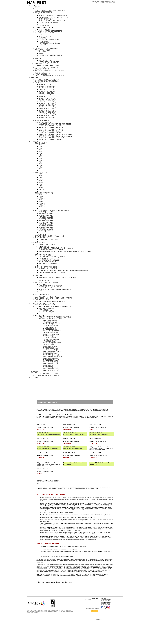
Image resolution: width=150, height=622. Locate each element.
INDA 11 (41, 162)
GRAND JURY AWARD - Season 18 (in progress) (55, 134)
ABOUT (33, 5)
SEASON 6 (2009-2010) (47, 93)
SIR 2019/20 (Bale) (48, 344)
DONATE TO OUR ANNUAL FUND (47, 375)
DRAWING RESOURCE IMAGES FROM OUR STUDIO (57, 277)
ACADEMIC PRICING (42, 238)
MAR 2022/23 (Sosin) (49, 329)
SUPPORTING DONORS (43, 26)
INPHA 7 (41, 205)
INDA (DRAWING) (41, 143)
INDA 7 (41, 155)
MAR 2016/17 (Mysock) (50, 358)
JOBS (41, 53)
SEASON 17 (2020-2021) (47, 112)
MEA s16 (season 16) (46, 222)
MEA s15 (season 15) (46, 220)
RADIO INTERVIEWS (46, 19)
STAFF (37, 7)
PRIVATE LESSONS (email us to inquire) (52, 272)
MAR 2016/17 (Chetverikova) (52, 356)
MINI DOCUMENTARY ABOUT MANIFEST (53, 17)
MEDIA (37, 14)
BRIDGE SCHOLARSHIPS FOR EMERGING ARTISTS (53, 298)
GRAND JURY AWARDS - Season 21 (51, 139)
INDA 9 (41, 158)
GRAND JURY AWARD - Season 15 (51, 129)
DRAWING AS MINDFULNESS (49, 269)
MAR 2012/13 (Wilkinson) (51, 370)
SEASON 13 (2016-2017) (47, 105)
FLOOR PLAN (39, 72)
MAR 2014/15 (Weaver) (50, 365)
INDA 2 (41, 146)
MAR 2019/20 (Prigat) (49, 346)
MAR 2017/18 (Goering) (50, 355)
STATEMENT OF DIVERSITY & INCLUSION (50, 10)
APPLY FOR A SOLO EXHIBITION (46, 67)
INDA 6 (41, 153)
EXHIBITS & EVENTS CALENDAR (47, 48)
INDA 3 (41, 148)
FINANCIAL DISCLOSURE (44, 27)
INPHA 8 (41, 207)
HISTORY (38, 83)
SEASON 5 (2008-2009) (47, 91)
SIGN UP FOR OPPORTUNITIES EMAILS (49, 76)
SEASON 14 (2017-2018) (47, 107)
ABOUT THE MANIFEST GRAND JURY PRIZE (55, 124)
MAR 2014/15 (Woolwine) (51, 363)
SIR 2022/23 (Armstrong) (51, 332)
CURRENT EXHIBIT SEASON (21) (47, 79)
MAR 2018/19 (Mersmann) (51, 351)
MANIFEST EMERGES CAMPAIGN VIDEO (53, 15)
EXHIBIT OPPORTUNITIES (40, 64)
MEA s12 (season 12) (46, 215)
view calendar (96, 603)
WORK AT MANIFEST (42, 50)
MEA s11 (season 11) (46, 213)
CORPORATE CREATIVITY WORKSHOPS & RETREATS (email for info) (63, 270)
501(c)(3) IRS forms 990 (47, 29)
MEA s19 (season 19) (46, 227)
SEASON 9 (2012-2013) (47, 98)
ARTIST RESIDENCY (42, 74)
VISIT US (38, 58)
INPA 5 (41, 181)
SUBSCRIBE (35, 377)
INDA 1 (41, 145)
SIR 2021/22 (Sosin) (49, 337)
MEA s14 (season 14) (46, 219)
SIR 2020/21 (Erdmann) (50, 339)
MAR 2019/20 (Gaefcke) (50, 348)
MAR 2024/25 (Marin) (49, 320)
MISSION (38, 8)
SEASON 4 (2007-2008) (47, 89)
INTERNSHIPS (44, 52)
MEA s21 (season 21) (46, 231)
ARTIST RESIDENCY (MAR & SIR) (43, 303)
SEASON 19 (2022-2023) (47, 115)
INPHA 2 (41, 196)
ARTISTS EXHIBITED (42, 120)
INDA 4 (41, 150)
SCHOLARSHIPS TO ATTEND (45, 296)
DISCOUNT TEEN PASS (43, 300)
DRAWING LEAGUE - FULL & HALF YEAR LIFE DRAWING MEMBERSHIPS (65, 251)
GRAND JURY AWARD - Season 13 (51, 126)
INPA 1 (41, 174)
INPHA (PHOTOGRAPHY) (44, 193)
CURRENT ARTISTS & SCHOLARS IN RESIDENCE (53, 306)
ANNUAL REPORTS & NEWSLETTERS (48, 31)
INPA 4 (41, 179)
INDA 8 (41, 157)
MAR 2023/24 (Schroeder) (51, 324)
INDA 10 (41, 160)
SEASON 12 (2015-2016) (47, 103)
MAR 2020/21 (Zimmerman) (51, 343)
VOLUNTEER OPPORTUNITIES (46, 33)
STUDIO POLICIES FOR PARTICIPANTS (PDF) (55, 289)
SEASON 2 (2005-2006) (47, 86)
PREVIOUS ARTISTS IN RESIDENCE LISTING (55, 317)
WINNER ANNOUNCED (48, 433)
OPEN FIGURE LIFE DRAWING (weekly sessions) (56, 248)
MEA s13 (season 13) (46, 217)
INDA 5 (41, 151)
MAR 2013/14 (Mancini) (50, 367)
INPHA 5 (41, 201)
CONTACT (38, 34)
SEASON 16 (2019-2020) (47, 110)
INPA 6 (41, 182)
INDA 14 (41, 167)
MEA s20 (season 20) (46, 229)
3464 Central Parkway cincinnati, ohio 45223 (105, 604)
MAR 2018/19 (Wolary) (50, 353)
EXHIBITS (34, 77)
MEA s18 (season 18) (46, 226)
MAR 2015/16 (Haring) (50, 362)
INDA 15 (41, 169)
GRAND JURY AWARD (43, 122)
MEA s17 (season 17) (46, 224)
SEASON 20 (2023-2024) (47, 117)
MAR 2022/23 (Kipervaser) (51, 331)
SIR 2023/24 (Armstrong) (51, 325)
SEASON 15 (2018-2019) (47, 108)
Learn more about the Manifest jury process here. (86, 510)
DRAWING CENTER (38, 243)
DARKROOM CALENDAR (47, 262)
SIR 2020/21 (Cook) (49, 341)
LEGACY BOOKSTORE (43, 234)
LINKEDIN (42, 45)
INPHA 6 (41, 203)
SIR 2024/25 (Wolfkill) (49, 322)
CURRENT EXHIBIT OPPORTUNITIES (48, 65)
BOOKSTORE (36, 141)
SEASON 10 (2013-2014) (47, 100)
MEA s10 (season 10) (46, 212)
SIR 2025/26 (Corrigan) (46, 312)
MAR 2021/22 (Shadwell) (51, 334)
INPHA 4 (41, 200)
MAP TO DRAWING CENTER (49, 62)
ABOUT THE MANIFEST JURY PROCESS (49, 70)
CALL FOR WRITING (42, 69)
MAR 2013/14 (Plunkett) (50, 368)
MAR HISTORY (40, 315)
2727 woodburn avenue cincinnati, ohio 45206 (106, 600)
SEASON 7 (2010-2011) (47, 95)
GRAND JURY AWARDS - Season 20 (51, 138)
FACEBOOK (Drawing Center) (49, 39)
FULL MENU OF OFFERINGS (45, 244)
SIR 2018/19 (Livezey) (50, 350)
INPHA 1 (41, 194)
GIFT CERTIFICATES (42, 294)
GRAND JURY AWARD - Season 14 (51, 127)
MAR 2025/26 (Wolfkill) (46, 308)
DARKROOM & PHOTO (43, 255)
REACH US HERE (45, 36)
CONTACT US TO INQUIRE (48, 239)
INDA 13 (41, 165)
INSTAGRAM (43, 41)
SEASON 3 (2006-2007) (47, 88)
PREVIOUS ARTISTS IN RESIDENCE (52, 319)
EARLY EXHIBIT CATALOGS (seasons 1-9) (49, 236)
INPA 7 (41, 184)
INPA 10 (41, 189)
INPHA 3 (41, 198)
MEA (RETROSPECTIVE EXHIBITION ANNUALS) (52, 210)
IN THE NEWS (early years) (48, 22)
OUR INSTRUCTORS (46, 288)
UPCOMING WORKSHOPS (48, 263)
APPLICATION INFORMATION (45, 305)
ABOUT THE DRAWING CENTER (46, 282)
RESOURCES (39, 275)
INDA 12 (41, 163)
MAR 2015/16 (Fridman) (50, 360)
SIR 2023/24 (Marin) (49, 327)
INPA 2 (41, 176)
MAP (40, 291)
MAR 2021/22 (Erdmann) (51, 336)
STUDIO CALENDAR (42, 281)
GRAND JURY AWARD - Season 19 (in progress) (55, 136)
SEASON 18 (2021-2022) (47, 114)
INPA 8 (41, 186)
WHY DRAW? (43, 284)
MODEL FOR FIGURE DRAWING (50, 55)
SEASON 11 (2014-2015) (47, 101)
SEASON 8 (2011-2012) (47, 96)
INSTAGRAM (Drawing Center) (49, 43)
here (69, 464)
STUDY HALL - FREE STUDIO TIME (51, 250)
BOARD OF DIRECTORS (43, 12)
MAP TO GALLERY (45, 60)
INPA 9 (41, 188)
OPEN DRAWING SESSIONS (45, 246)
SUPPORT (34, 372)
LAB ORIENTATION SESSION (49, 260)
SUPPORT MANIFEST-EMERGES (46, 374)
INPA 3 (41, 177)
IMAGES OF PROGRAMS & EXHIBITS (52, 21)
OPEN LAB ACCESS (46, 258)
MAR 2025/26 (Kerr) (45, 310)
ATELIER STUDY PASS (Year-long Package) (50, 301)
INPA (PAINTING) (41, 172)
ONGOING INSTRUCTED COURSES (47, 267)
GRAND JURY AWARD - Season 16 (51, 131)
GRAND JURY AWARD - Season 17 (51, 132)
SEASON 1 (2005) (45, 84)
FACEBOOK (43, 38)
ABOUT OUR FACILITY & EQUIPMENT (52, 257)
